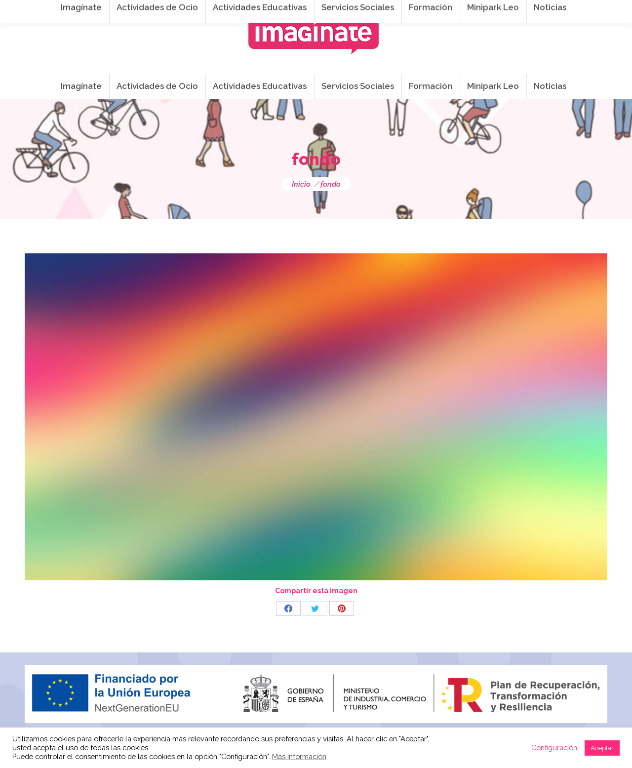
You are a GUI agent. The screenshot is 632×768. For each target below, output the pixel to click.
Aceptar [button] (602, 748)
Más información (299, 756)
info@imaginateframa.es (281, 10)
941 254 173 (196, 10)
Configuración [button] (554, 747)
